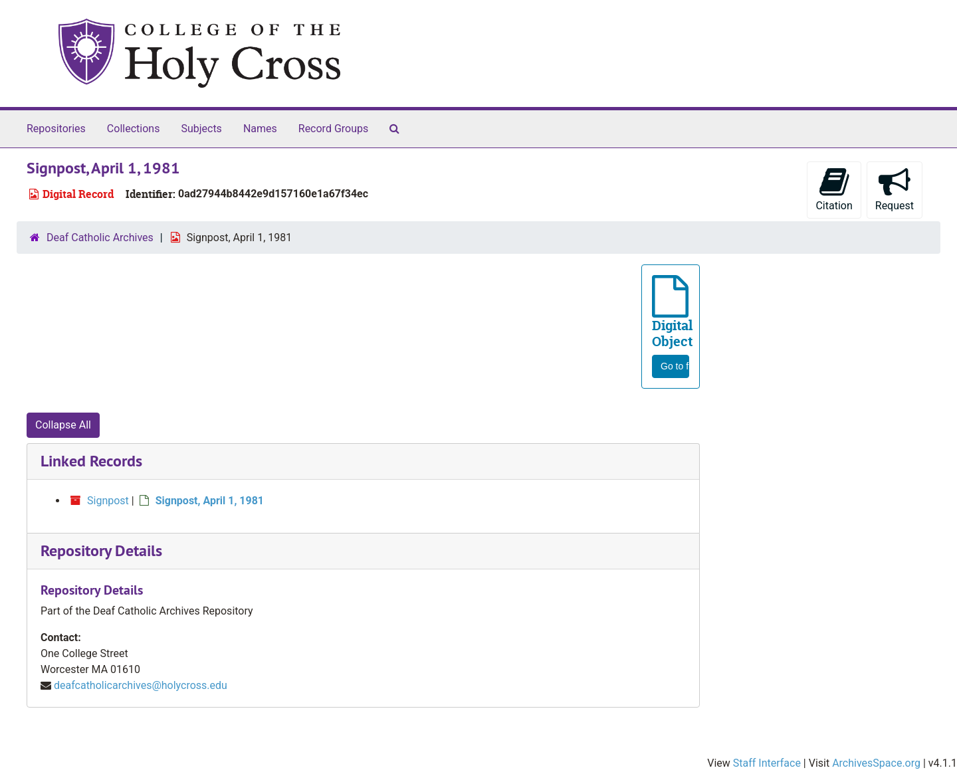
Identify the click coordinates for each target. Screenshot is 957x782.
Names (260, 128)
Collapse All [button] (63, 425)
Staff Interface (767, 763)
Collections (133, 128)
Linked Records (91, 460)
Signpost (108, 500)
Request (894, 189)
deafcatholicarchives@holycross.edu (140, 685)
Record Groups (333, 128)
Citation (833, 189)
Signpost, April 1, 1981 (210, 500)
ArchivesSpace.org (876, 763)
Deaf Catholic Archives (100, 237)
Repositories (56, 128)
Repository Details (101, 550)
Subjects (201, 128)
